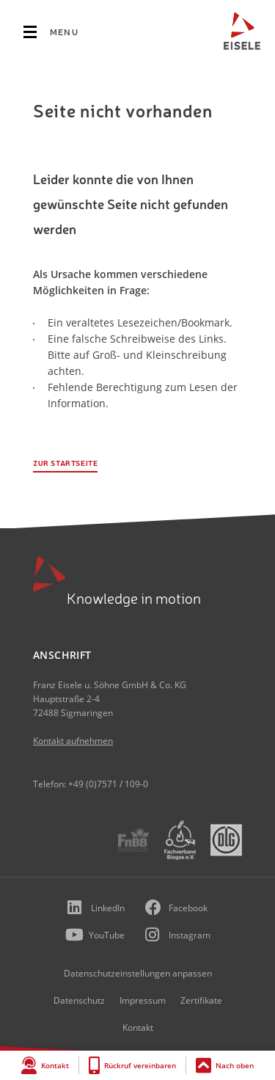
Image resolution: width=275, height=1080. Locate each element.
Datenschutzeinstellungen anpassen (138, 973)
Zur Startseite (65, 463)
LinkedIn (108, 908)
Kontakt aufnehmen (73, 740)
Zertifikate (201, 1000)
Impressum (143, 1000)
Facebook (188, 908)
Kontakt (55, 1065)
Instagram (189, 935)
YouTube (107, 935)
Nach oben (235, 1065)
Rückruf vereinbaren (140, 1065)
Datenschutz (79, 1000)
